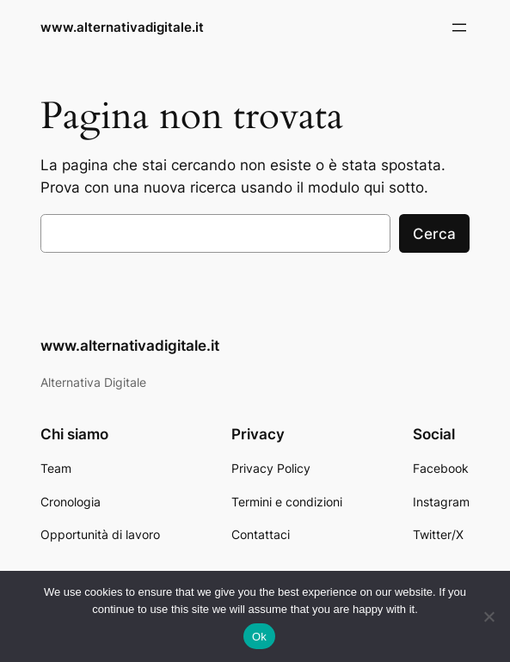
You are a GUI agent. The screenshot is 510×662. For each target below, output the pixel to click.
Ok (259, 636)
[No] (488, 616)
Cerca (434, 233)
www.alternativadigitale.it (122, 27)
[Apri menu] (459, 27)
